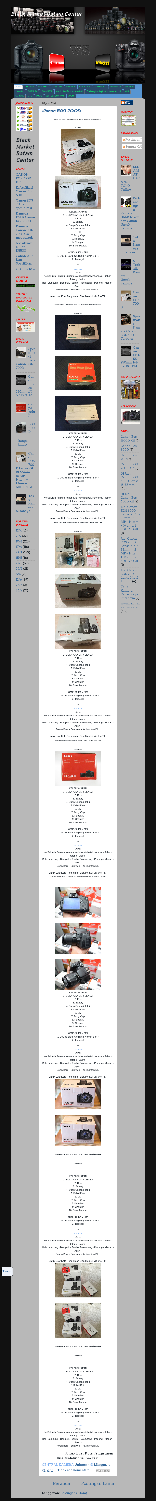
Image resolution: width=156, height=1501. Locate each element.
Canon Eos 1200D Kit (129, 438)
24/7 (19, 590)
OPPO (30, 96)
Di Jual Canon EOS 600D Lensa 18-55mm (130, 479)
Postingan (131, 139)
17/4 (19, 547)
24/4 (19, 552)
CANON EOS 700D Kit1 (23, 178)
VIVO (127, 91)
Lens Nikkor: (43, 87)
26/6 (19, 585)
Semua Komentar (137, 146)
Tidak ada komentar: (73, 1470)
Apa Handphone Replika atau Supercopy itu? (104, 91)
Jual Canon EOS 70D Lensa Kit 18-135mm (130, 575)
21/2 (19, 536)
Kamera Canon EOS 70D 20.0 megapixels (24, 231)
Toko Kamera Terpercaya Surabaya (129, 592)
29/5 (19, 568)
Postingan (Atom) (74, 1493)
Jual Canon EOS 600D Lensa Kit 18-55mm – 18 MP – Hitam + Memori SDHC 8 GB (130, 518)
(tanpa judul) (31, 409)
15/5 (19, 558)
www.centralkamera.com (130, 605)
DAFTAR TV (32, 91)
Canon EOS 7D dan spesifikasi (24, 204)
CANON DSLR (84, 87)
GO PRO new (57, 87)
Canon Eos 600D (129, 447)
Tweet (7, 1271)
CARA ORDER (115, 87)
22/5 (19, 563)
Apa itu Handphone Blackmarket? (69, 91)
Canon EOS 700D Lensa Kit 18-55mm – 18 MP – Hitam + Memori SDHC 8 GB (25, 470)
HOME (18, 87)
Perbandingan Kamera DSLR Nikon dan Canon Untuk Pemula (130, 213)
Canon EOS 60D (100, 87)
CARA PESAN (78, 269)
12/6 (19, 579)
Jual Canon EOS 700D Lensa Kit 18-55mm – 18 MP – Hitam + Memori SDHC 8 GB (130, 550)
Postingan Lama (97, 1483)
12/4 (19, 530)
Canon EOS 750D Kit (129, 466)
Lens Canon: (29, 87)
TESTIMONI (129, 87)
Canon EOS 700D (61, 110)
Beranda (61, 1483)
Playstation (19, 91)
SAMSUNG (19, 96)
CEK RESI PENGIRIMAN (55, 96)
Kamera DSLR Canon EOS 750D (25, 217)
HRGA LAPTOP (46, 91)
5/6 (18, 574)
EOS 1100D (31, 428)
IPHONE (39, 96)
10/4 (19, 541)
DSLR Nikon (70, 87)
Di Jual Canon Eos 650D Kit (129, 497)
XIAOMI (71, 96)
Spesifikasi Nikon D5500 (24, 246)
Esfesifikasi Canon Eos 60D (24, 191)
